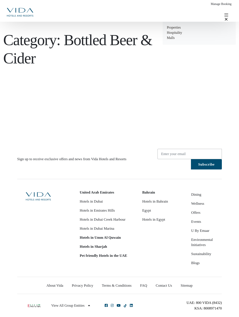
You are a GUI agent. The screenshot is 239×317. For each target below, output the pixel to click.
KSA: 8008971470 (208, 308)
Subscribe (206, 164)
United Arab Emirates (97, 192)
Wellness (197, 204)
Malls (171, 38)
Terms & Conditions (117, 285)
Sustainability (201, 254)
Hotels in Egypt (153, 219)
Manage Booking (221, 4)
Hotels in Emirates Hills (97, 210)
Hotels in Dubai (91, 201)
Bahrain (148, 192)
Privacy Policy (82, 285)
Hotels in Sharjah (93, 247)
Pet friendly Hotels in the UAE (103, 256)
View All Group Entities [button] (70, 305)
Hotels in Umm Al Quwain (100, 237)
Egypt (146, 210)
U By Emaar (200, 231)
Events (196, 222)
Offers (195, 213)
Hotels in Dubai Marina (97, 228)
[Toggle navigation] (226, 15)
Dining (196, 194)
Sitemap (187, 285)
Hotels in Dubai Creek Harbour (103, 219)
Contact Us (164, 285)
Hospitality (174, 32)
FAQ (143, 285)
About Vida (54, 285)
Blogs (195, 263)
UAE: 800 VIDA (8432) (204, 303)
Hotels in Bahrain (155, 201)
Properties (174, 27)
